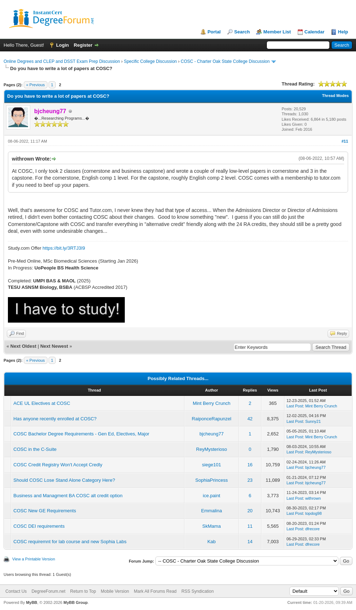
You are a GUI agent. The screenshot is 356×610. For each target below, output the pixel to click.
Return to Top (83, 591)
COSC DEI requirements (38, 526)
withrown (313, 498)
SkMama (211, 526)
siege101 (211, 464)
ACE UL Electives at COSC (41, 403)
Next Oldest (23, 346)
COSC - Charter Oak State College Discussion (225, 61)
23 (249, 480)
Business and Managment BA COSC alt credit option (68, 495)
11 (249, 526)
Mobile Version (115, 591)
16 (249, 464)
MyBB (31, 602)
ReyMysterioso (211, 449)
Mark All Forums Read (155, 591)
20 (249, 510)
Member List (277, 31)
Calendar (315, 31)
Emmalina (211, 510)
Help (343, 31)
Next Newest (54, 346)
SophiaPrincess (211, 480)
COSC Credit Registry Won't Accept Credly (57, 464)
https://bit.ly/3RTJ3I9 (63, 248)
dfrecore (312, 529)
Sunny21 (313, 421)
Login (62, 45)
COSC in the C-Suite (34, 449)
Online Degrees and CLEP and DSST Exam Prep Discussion (62, 61)
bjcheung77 (212, 433)
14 (249, 541)
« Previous (35, 85)
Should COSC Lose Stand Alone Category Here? (64, 480)
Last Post (295, 406)
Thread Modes (335, 95)
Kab (211, 541)
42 (249, 418)
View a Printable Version (33, 559)
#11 (345, 141)
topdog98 (313, 513)
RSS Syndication (197, 591)
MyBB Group (75, 602)
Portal (214, 31)
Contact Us (16, 591)
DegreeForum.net (48, 591)
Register (83, 45)
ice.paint (211, 495)
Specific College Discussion (150, 61)
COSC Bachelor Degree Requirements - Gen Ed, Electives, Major (81, 433)
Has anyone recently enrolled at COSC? (54, 418)
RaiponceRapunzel (211, 418)
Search (242, 31)
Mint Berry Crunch (212, 403)
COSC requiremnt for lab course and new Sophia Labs (69, 541)
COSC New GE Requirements (44, 510)
